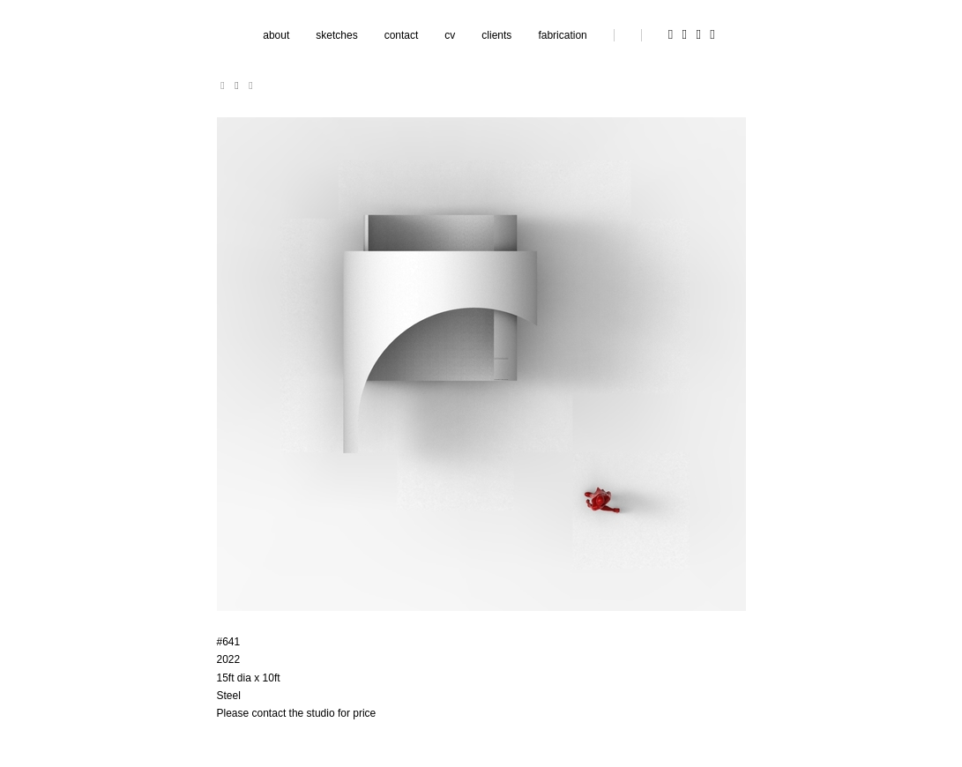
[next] (251, 85)
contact (401, 35)
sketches (336, 35)
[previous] (223, 85)
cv (449, 35)
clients (496, 35)
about (276, 35)
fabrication (562, 35)
